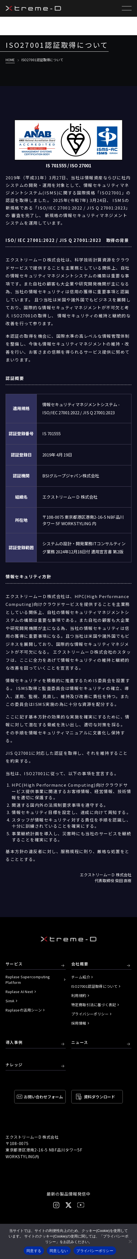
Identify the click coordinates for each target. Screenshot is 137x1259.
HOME (10, 59)
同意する (33, 1251)
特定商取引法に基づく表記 (93, 1004)
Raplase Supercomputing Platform (28, 979)
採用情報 (78, 1023)
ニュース (79, 1042)
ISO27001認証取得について (94, 986)
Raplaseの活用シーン (24, 1010)
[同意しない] (130, 1241)
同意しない (59, 1251)
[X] (68, 1205)
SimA (10, 1000)
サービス (14, 964)
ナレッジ (14, 1064)
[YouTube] (80, 1205)
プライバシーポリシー (90, 1014)
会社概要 (80, 964)
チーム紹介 (80, 977)
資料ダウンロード (99, 1096)
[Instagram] (56, 1205)
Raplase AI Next (19, 991)
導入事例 (14, 1042)
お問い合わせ (43, 1096)
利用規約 (78, 995)
